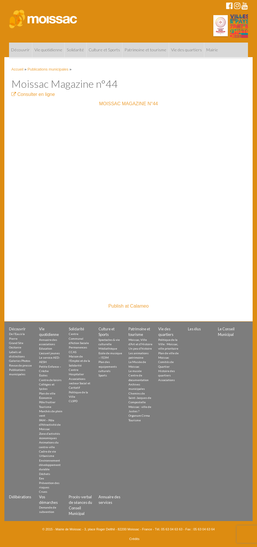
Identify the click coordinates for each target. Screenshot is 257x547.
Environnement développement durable (50, 465)
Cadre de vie (47, 451)
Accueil (17, 69)
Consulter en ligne (33, 94)
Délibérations (20, 497)
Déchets (44, 474)
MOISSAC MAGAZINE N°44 (128, 103)
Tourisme (45, 407)
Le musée (135, 371)
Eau (41, 478)
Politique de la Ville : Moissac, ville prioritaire (168, 344)
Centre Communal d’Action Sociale (79, 338)
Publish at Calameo (128, 306)
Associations (166, 380)
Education (45, 348)
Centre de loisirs (50, 380)
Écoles (43, 375)
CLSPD (73, 401)
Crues (43, 491)
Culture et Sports (104, 49)
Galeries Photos (19, 360)
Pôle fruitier (47, 402)
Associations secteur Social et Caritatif (79, 383)
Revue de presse (20, 365)
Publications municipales (48, 69)
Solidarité (75, 49)
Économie (45, 397)
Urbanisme (46, 455)
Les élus (194, 329)
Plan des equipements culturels (107, 366)
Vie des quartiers (186, 49)
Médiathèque (107, 348)
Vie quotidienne (48, 49)
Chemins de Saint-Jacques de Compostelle (139, 398)
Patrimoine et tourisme (145, 49)
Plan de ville (47, 393)
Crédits (134, 539)
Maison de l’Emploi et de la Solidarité (79, 361)
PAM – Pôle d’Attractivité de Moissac (50, 424)
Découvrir (20, 49)
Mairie (212, 49)
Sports (102, 375)
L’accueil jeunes (49, 353)
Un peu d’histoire (140, 348)
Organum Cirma (139, 415)
